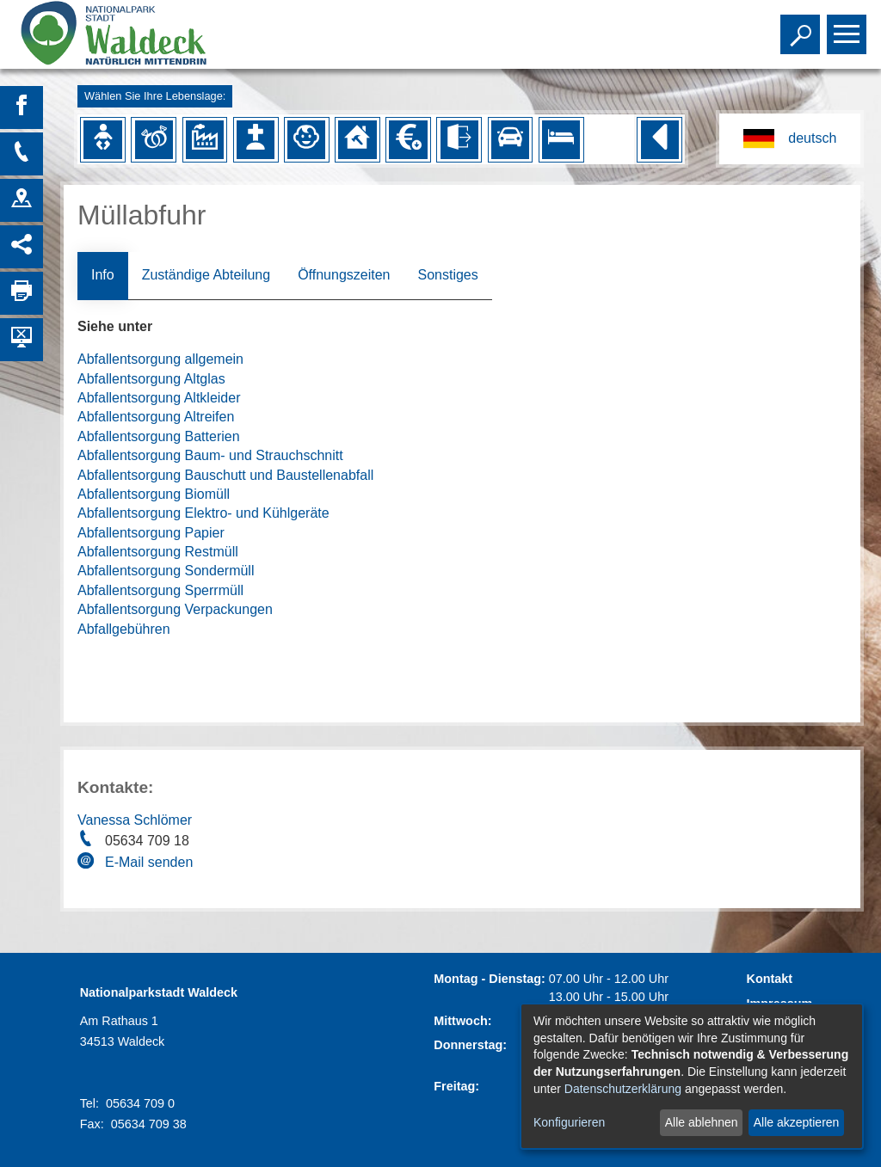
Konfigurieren (569, 1122)
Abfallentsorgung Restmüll (157, 551)
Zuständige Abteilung (206, 274)
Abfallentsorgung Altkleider (158, 397)
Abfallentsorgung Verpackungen (175, 609)
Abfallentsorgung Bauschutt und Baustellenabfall (225, 475)
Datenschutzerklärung (622, 1089)
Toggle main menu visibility (849, 26)
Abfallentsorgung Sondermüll (165, 570)
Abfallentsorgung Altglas (151, 379)
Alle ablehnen (701, 1122)
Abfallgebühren (123, 629)
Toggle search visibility (802, 26)
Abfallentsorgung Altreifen (155, 416)
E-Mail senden (149, 862)
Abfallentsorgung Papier (151, 532)
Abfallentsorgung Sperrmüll (160, 590)
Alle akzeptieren (797, 1122)
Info (102, 274)
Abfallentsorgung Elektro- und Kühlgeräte (203, 513)
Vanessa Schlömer (134, 820)
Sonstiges (447, 274)
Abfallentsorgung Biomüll (153, 494)
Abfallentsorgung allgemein (160, 359)
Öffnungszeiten (344, 274)
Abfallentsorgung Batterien (158, 436)
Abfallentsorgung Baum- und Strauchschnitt (210, 455)
